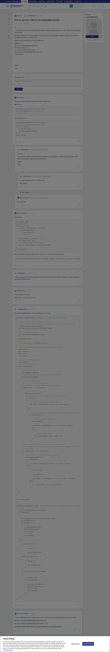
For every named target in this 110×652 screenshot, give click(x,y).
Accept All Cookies (88, 645)
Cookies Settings (75, 645)
